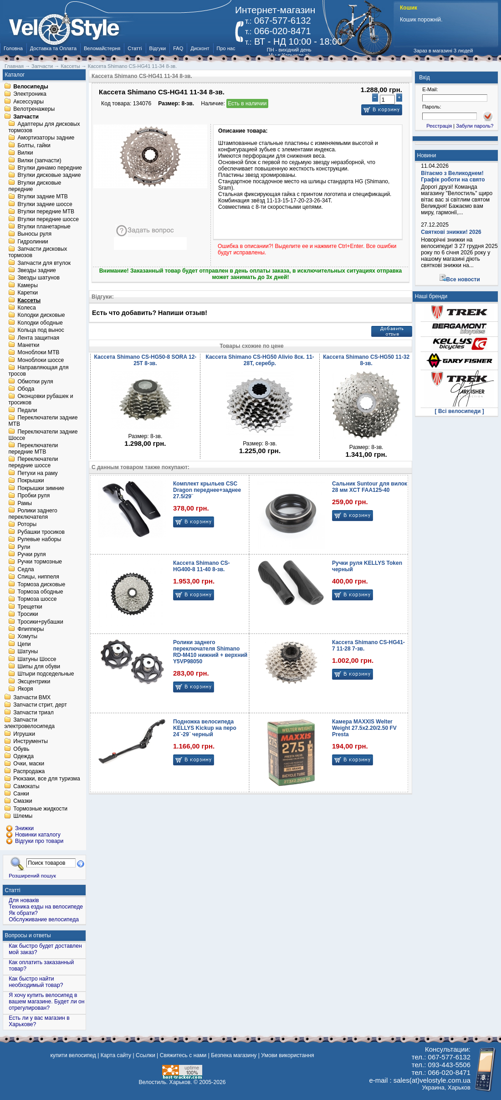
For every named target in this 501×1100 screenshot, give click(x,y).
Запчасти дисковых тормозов (37, 252)
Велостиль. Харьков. (165, 1082)
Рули (23, 547)
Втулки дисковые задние (49, 175)
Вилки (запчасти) (39, 160)
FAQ (178, 48)
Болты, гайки (33, 145)
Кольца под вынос (40, 330)
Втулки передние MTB (45, 212)
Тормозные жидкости (40, 809)
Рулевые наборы (39, 540)
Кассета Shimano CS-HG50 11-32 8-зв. (366, 360)
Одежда (23, 756)
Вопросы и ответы (28, 935)
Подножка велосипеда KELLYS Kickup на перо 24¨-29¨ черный (204, 728)
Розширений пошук (32, 875)
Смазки (22, 801)
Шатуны (27, 652)
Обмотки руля (35, 381)
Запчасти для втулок (44, 263)
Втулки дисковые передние (34, 186)
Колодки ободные (39, 323)
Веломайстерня (102, 48)
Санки (21, 793)
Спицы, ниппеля (38, 577)
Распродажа (29, 771)
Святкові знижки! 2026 (451, 232)
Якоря (25, 689)
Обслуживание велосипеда (44, 919)
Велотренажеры (34, 109)
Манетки (28, 345)
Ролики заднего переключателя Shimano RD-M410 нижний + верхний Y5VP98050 (210, 652)
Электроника (29, 94)
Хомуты (27, 637)
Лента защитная (38, 338)
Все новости (463, 279)
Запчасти (26, 117)
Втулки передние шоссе (48, 219)
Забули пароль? (474, 126)
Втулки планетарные (43, 226)
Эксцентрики (33, 681)
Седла (25, 569)
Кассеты (29, 300)
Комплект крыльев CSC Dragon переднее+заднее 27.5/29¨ (207, 490)
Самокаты (26, 786)
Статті (135, 48)
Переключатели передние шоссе (33, 462)
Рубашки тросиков (41, 532)
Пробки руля (33, 496)
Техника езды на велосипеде (46, 907)
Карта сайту (116, 1055)
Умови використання (287, 1055)
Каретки (27, 293)
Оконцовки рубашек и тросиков (40, 399)
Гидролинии (32, 241)
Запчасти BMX (32, 697)
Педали (27, 410)
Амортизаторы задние (45, 138)
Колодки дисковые (41, 315)
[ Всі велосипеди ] (459, 411)
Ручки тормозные (39, 562)
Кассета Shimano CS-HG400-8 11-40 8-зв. (201, 566)
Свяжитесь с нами (183, 1055)
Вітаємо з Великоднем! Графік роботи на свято (453, 176)
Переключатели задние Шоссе (42, 435)
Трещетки (29, 607)
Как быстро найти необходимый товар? (36, 982)
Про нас (226, 48)
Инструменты (30, 741)
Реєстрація (439, 126)
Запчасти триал (33, 712)
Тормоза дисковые (41, 584)
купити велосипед (73, 1055)
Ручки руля (31, 554)
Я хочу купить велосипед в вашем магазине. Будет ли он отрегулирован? (46, 1001)
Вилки (25, 153)
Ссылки (145, 1055)
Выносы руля (34, 234)
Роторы (26, 525)
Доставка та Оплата (53, 48)
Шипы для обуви (38, 666)
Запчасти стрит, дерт (40, 705)
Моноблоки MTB (38, 353)
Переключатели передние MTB (33, 448)
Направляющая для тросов (38, 371)
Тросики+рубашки (40, 622)
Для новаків (24, 900)
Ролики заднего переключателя (32, 513)
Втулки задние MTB (42, 197)
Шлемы (22, 816)
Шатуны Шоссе (36, 659)
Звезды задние (36, 270)
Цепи (24, 644)
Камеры (27, 285)
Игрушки (24, 734)
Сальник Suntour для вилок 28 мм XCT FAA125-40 (369, 486)
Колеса (26, 308)
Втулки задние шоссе (44, 204)
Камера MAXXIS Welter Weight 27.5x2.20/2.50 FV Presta (364, 728)
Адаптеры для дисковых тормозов (44, 127)
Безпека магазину (233, 1055)
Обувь (21, 749)
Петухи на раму (37, 473)
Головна (13, 48)
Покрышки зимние (40, 488)
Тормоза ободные (40, 592)
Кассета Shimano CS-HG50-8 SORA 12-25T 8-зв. (145, 360)
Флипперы (30, 629)
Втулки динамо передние (49, 168)
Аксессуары (28, 101)
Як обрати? (23, 913)
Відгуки (157, 48)
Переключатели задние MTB (42, 421)
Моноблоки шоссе (40, 360)
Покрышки (30, 481)
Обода (25, 389)
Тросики (27, 614)
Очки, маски (28, 764)
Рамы (24, 503)
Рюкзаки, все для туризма (46, 779)
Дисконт (199, 48)
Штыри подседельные (45, 674)
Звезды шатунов (38, 278)
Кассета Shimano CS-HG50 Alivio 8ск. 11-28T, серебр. (259, 360)
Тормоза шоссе (36, 599)
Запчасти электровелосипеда (29, 723)
